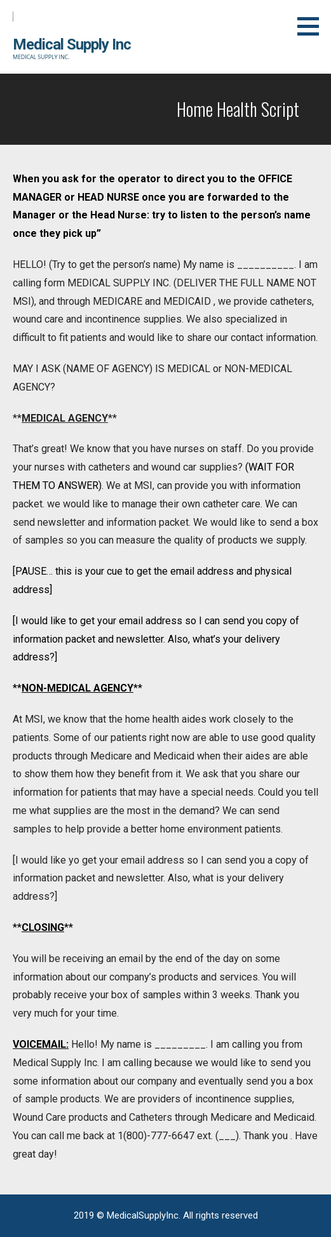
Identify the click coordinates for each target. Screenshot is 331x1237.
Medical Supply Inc (72, 44)
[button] (312, 26)
